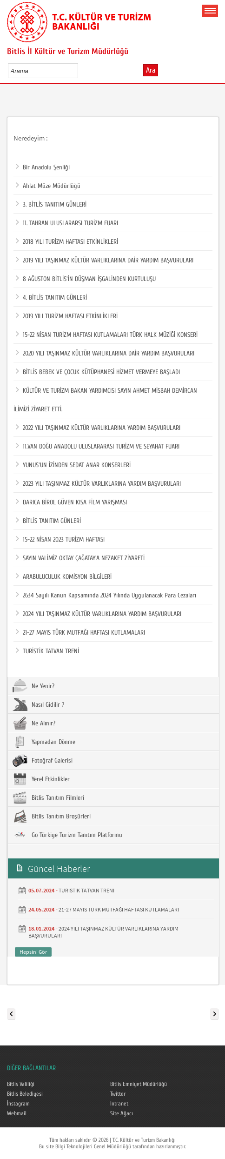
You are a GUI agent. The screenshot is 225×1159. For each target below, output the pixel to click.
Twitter (118, 1094)
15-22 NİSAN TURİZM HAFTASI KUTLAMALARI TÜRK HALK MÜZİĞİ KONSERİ (107, 335)
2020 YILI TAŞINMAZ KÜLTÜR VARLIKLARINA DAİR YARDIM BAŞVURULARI (105, 353)
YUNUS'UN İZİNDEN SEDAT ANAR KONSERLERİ (73, 465)
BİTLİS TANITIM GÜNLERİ (48, 521)
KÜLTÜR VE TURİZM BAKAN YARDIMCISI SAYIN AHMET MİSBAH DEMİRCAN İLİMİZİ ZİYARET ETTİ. (105, 397)
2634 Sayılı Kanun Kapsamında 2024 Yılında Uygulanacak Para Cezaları (106, 595)
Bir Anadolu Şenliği (43, 167)
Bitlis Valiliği (20, 1084)
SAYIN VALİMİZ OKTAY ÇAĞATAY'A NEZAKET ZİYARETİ (80, 558)
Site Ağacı (121, 1113)
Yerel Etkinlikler (41, 778)
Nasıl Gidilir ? (38, 704)
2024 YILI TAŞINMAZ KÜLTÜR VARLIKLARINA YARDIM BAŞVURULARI (98, 614)
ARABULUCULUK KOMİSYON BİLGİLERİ (64, 577)
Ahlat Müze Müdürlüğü (48, 186)
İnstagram (18, 1103)
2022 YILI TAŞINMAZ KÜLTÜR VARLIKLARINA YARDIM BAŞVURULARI (98, 428)
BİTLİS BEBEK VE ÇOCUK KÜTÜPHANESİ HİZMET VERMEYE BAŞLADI (98, 372)
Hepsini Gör (33, 951)
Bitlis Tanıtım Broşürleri (52, 816)
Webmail (16, 1113)
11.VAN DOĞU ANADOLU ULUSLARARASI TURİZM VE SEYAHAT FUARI (97, 446)
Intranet (119, 1103)
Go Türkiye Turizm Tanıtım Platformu (67, 834)
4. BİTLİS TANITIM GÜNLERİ (51, 297)
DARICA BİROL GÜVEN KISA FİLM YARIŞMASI (71, 502)
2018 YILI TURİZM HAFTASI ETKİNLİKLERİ (67, 242)
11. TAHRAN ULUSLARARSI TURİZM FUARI (67, 223)
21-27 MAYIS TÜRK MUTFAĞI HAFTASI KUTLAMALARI (80, 632)
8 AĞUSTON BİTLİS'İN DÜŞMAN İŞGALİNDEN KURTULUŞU (86, 279)
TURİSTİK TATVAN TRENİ (47, 651)
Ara (150, 70)
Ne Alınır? (34, 723)
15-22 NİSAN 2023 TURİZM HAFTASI (60, 539)
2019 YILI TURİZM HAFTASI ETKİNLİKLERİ (67, 316)
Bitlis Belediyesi (25, 1094)
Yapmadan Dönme (44, 741)
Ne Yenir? (33, 685)
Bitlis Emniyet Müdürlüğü (138, 1084)
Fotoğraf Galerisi (43, 760)
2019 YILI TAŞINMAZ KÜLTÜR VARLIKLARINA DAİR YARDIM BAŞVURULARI (104, 260)
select (80, 71)
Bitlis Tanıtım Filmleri (48, 797)
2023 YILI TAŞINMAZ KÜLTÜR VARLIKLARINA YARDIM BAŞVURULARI (98, 484)
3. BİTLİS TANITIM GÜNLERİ (51, 204)
